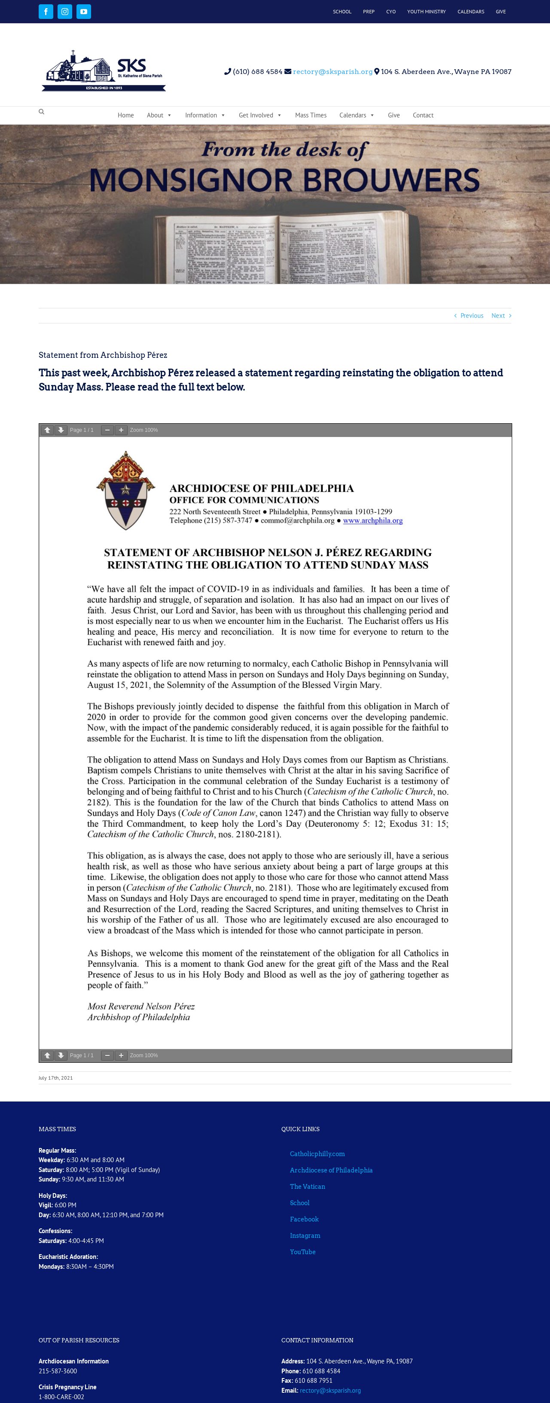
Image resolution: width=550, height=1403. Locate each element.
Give (394, 115)
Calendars (357, 115)
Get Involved (260, 115)
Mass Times (311, 115)
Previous (472, 315)
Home (126, 115)
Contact (423, 115)
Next (498, 315)
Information (205, 115)
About (159, 115)
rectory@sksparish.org (332, 72)
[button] (41, 112)
